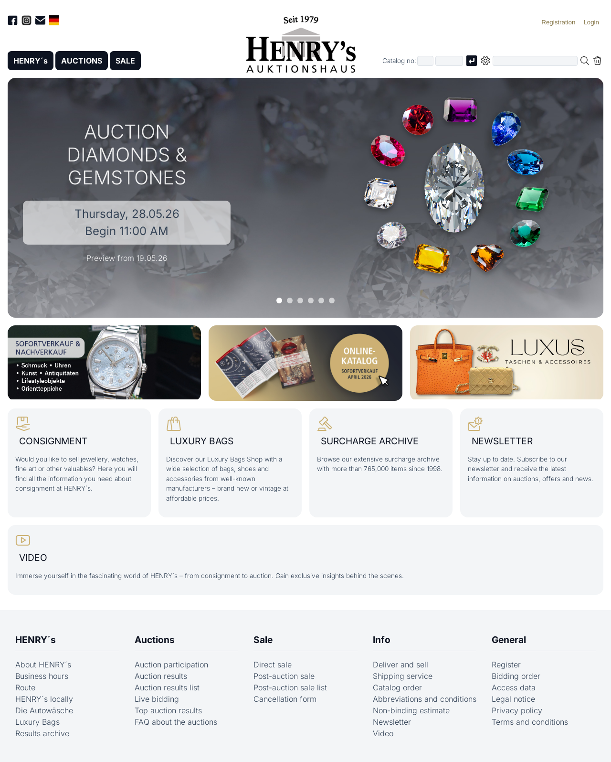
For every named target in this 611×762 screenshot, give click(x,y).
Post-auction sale (284, 676)
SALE (125, 60)
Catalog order (397, 687)
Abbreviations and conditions (424, 699)
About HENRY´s (43, 664)
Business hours (41, 676)
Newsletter (392, 722)
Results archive (42, 733)
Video (383, 733)
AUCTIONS (81, 60)
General (509, 639)
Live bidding (157, 699)
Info (381, 639)
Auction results (161, 676)
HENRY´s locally (44, 699)
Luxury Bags (37, 722)
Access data (514, 687)
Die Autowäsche (44, 710)
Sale (263, 639)
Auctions (155, 639)
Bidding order (516, 676)
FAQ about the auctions (176, 722)
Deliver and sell (400, 664)
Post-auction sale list (290, 687)
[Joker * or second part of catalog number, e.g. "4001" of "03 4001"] (449, 61)
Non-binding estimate (411, 710)
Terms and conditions (530, 722)
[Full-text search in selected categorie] (535, 61)
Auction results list (167, 687)
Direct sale (272, 664)
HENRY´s (30, 60)
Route (25, 687)
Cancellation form (284, 699)
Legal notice (513, 699)
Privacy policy (517, 710)
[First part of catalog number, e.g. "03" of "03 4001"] (425, 61)
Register (506, 664)
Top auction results (168, 710)
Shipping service (402, 676)
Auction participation (171, 664)
